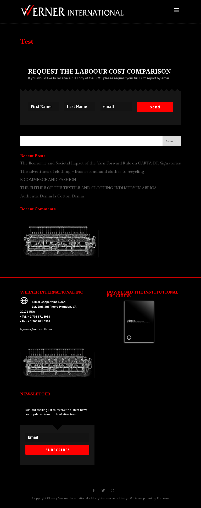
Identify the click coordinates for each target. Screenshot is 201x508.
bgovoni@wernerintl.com (36, 329)
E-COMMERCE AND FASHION (48, 179)
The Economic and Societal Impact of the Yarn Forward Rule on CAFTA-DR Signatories (100, 163)
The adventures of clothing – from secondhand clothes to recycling (82, 171)
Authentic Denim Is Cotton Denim (52, 196)
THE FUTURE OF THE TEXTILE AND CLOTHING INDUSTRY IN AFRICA (88, 187)
